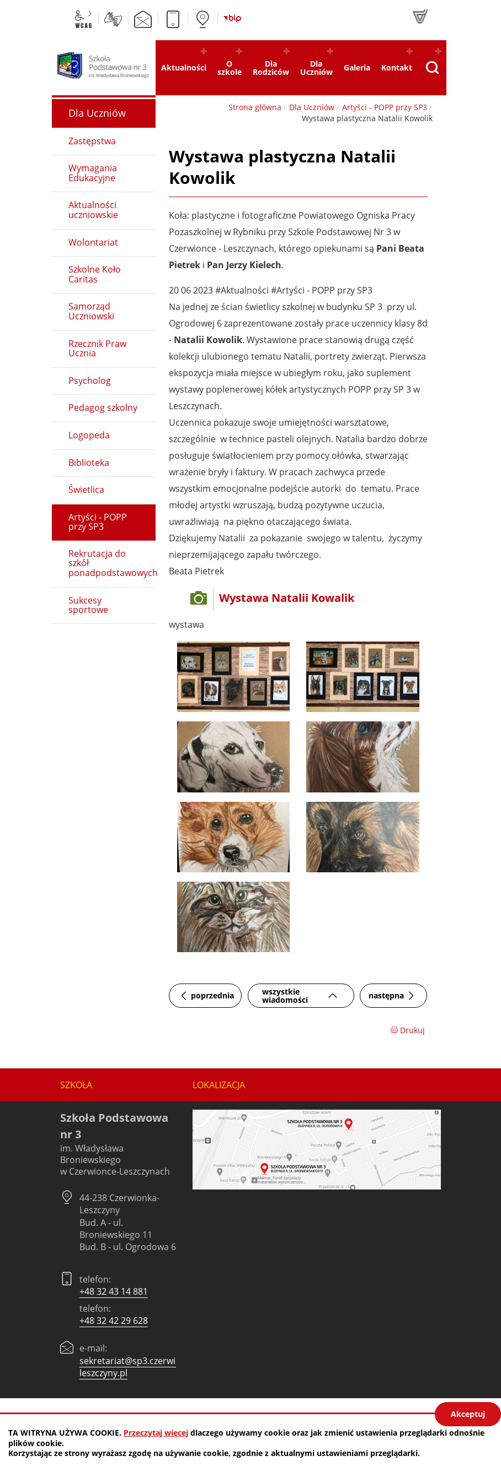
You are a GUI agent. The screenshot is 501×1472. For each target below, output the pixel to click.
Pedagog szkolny (102, 407)
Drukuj (407, 1030)
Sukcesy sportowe (88, 605)
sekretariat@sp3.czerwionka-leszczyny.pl (139, 1367)
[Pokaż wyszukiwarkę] (432, 67)
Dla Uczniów (311, 107)
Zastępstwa (92, 141)
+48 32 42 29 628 (113, 1321)
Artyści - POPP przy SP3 (384, 107)
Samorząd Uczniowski (91, 311)
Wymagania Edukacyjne (92, 173)
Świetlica (86, 490)
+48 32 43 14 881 (113, 1291)
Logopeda (89, 435)
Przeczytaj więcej (156, 1432)
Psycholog (89, 380)
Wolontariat (93, 242)
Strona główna (254, 107)
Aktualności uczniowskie (93, 210)
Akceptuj (468, 1414)
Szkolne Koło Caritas (94, 274)
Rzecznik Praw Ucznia (97, 349)
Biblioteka (88, 463)
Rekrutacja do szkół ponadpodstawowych (112, 563)
